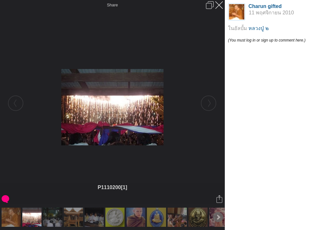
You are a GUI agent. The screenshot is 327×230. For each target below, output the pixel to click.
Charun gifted (265, 6)
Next (218, 217)
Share (112, 5)
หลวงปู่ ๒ (258, 28)
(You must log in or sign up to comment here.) (267, 40)
